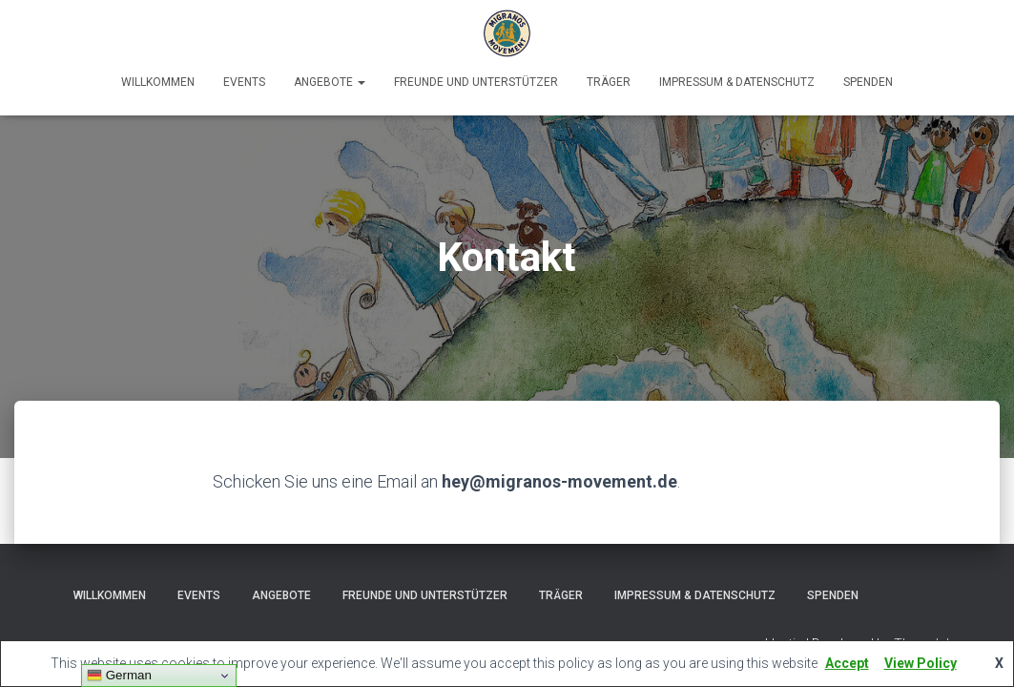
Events (244, 82)
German (119, 675)
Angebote (329, 82)
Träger (609, 82)
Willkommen (158, 82)
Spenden (868, 82)
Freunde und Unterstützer (476, 82)
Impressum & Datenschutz (737, 82)
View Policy (920, 663)
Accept (847, 663)
